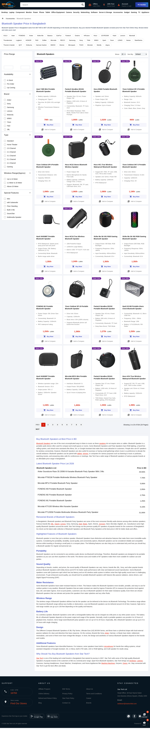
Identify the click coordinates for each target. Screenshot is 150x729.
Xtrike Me (40, 35)
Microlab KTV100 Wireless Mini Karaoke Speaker (58, 506)
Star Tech (39, 658)
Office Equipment (58, 12)
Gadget (127, 12)
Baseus (49, 35)
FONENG (22, 35)
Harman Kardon (41, 45)
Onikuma (29, 45)
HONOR (28, 40)
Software (94, 12)
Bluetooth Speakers (45, 54)
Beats (85, 524)
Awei (13, 35)
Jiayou (107, 45)
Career (88, 698)
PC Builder (142, 5)
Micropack (71, 45)
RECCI (62, 40)
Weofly (99, 45)
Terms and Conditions (94, 694)
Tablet (47, 12)
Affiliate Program (44, 689)
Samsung (72, 40)
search (82, 4)
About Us (89, 689)
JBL (52, 524)
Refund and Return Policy (47, 698)
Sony (81, 40)
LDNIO (120, 40)
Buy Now (48, 124)
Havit (114, 35)
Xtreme (61, 45)
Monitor (29, 12)
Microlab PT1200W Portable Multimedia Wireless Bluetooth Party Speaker (68, 512)
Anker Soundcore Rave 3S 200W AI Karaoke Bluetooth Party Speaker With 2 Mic (71, 471)
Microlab (53, 40)
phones (85, 453)
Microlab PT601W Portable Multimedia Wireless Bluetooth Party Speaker (67, 477)
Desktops (132, 661)
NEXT (37, 429)
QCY (20, 45)
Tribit (88, 40)
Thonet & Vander (9, 45)
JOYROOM (105, 35)
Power (35, 12)
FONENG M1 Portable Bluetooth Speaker (55, 501)
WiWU (96, 40)
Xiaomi (57, 524)
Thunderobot (7, 40)
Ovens (125, 663)
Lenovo (122, 35)
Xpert (104, 40)
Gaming (134, 12)
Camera (69, 12)
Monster (90, 45)
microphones (108, 646)
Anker (31, 35)
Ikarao (128, 40)
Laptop (11, 12)
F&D (36, 40)
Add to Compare (48, 129)
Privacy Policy (67, 694)
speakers (102, 443)
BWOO (53, 45)
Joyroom (102, 524)
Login (129, 6)
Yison (112, 40)
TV (139, 12)
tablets (79, 453)
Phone (41, 12)
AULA (5, 35)
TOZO (81, 45)
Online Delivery (43, 694)
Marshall (132, 35)
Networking (85, 12)
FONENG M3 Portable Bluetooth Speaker (55, 489)
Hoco (95, 35)
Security (76, 12)
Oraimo (77, 35)
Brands (88, 703)
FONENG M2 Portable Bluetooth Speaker (55, 495)
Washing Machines (108, 663)
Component (20, 12)
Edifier (44, 40)
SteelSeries (138, 40)
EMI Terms (66, 689)
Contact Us (66, 703)
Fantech (68, 35)
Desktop (4, 12)
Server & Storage (105, 12)
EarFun (58, 35)
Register (124, 6)
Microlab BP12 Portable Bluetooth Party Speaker (58, 483)
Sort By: (130, 54)
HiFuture (87, 35)
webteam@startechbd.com (127, 704)
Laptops (140, 661)
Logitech (19, 40)
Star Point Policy (68, 698)
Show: (117, 54)
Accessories (118, 12)
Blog (40, 703)
